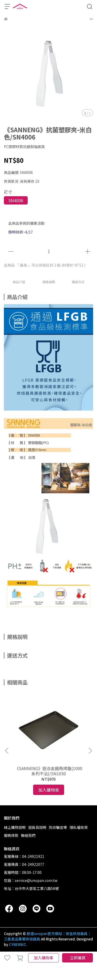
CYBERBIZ (17, 944)
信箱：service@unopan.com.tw (30, 880)
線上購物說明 (15, 827)
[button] (90, 751)
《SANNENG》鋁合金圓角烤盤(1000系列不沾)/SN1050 (48, 771)
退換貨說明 (37, 827)
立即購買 (77, 957)
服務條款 (11, 835)
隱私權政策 (79, 827)
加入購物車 (43, 957)
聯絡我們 (28, 835)
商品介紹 (19, 282)
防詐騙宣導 (58, 827)
